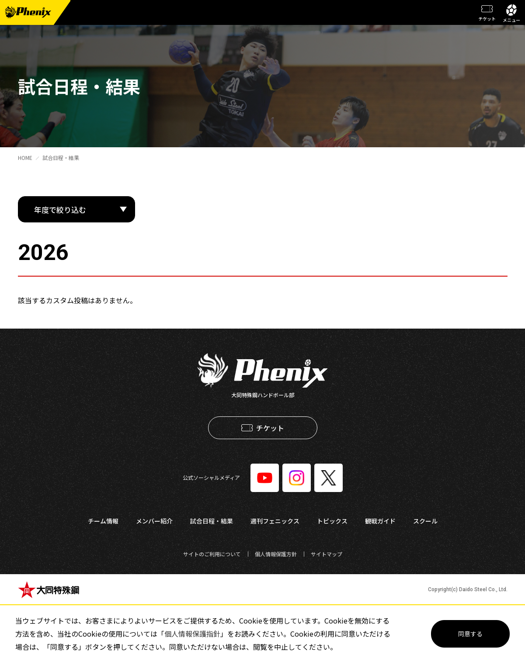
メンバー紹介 (154, 520)
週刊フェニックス (274, 520)
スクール (425, 520)
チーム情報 (103, 520)
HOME (25, 157)
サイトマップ (326, 554)
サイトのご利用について (212, 554)
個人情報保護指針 (192, 633)
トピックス (332, 520)
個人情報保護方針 (276, 554)
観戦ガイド (380, 520)
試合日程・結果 (60, 157)
